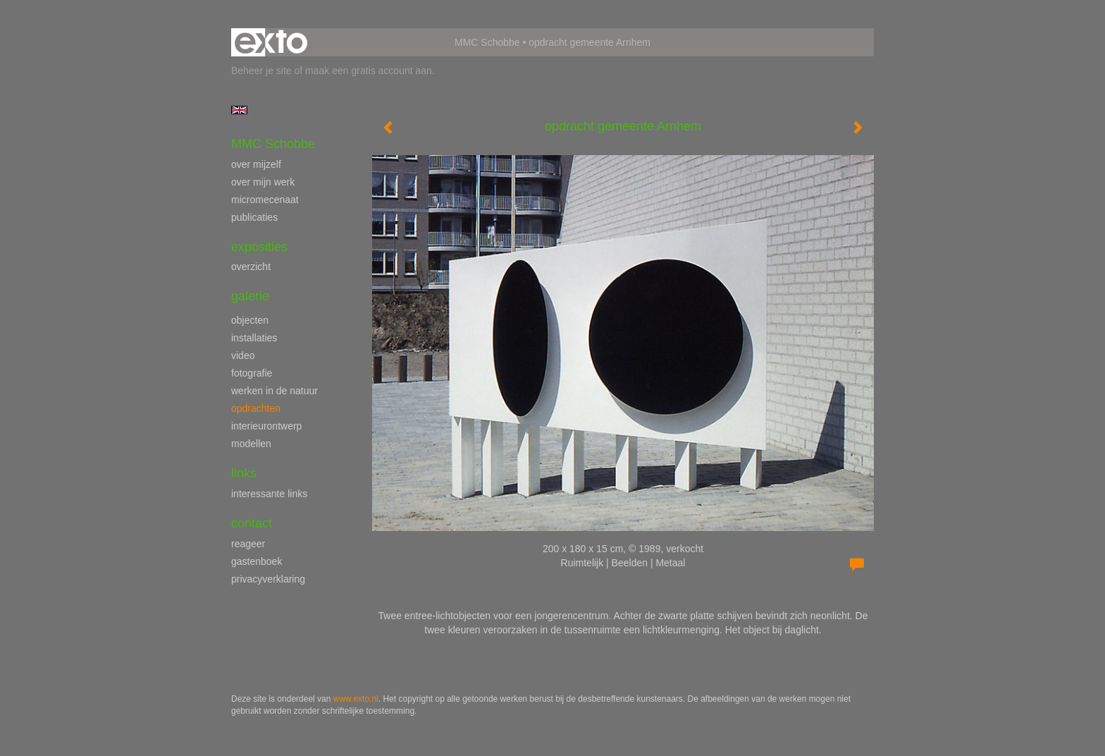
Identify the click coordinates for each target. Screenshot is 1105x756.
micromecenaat (265, 199)
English (239, 110)
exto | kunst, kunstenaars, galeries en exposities (271, 42)
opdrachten (255, 408)
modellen (251, 443)
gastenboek (256, 561)
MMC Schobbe (487, 42)
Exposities (259, 247)
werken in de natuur (274, 390)
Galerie (250, 296)
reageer (248, 543)
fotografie (251, 373)
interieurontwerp (266, 426)
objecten (249, 320)
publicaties (254, 217)
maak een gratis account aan (368, 70)
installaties (254, 337)
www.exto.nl (355, 699)
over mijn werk (263, 182)
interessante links (269, 493)
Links (244, 473)
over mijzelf (256, 164)
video (242, 355)
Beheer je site (261, 70)
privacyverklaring (268, 579)
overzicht (251, 266)
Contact (251, 523)
